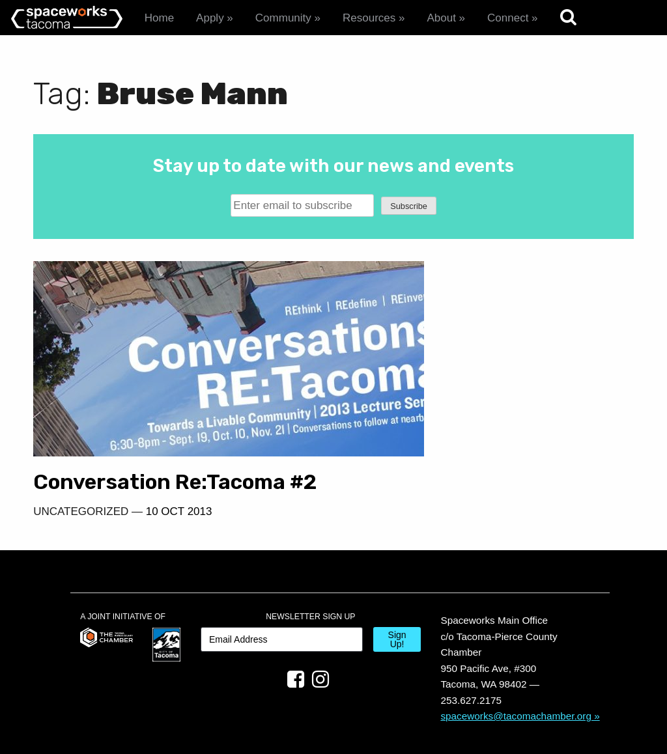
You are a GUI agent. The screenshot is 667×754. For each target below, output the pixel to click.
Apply (210, 18)
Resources (369, 18)
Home (159, 18)
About (441, 18)
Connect (507, 18)
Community (283, 18)
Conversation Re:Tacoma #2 (159, 439)
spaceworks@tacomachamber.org (515, 685)
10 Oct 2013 (179, 481)
